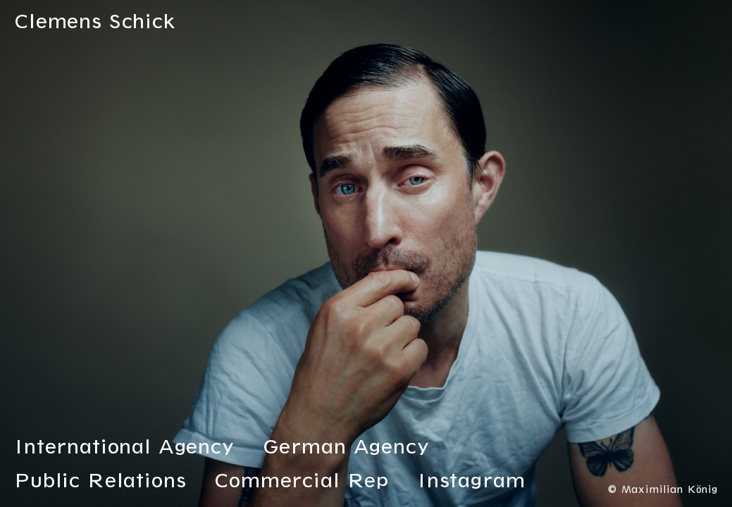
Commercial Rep (301, 483)
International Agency (124, 449)
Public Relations (100, 483)
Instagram (471, 483)
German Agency (346, 449)
